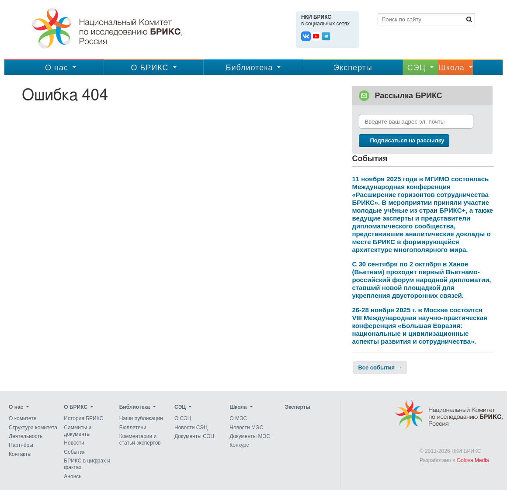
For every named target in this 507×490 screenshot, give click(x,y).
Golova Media (473, 460)
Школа (451, 67)
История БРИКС (83, 419)
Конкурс (239, 445)
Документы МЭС (249, 436)
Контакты (20, 454)
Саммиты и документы (77, 430)
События (75, 452)
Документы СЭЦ (194, 436)
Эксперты (352, 67)
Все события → (380, 367)
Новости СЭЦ (191, 427)
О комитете (22, 419)
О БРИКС (149, 67)
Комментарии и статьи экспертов (140, 439)
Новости (74, 443)
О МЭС (238, 419)
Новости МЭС (246, 427)
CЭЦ (416, 67)
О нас (56, 67)
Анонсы (73, 476)
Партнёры (21, 445)
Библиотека (249, 67)
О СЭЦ (182, 419)
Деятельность (25, 436)
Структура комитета (33, 427)
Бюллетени (132, 427)
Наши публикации (141, 419)
